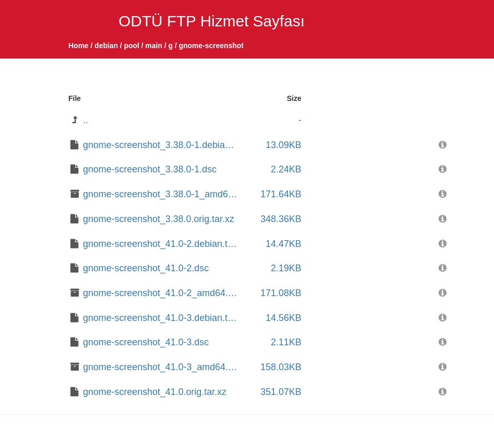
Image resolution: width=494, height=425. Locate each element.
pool (131, 45)
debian (106, 45)
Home (78, 45)
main (154, 45)
